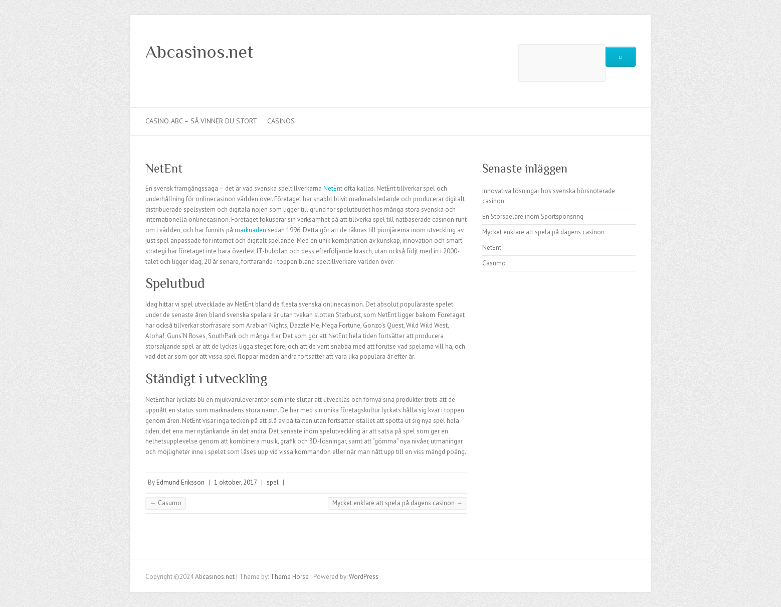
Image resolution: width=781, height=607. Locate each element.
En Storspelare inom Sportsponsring (532, 216)
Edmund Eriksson (180, 482)
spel (273, 482)
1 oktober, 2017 (235, 482)
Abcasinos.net (199, 52)
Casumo (165, 503)
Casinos (281, 120)
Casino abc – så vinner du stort (201, 120)
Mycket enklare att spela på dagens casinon (397, 503)
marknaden (250, 230)
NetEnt (332, 188)
